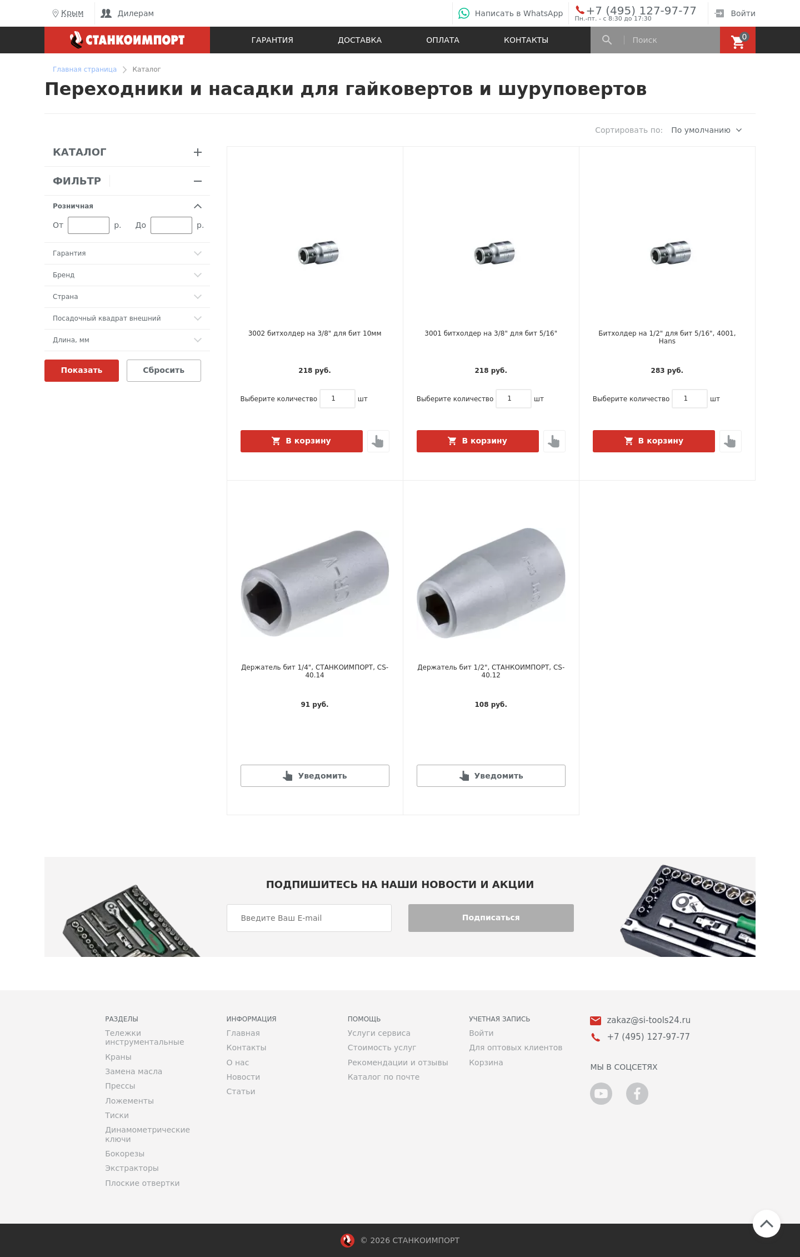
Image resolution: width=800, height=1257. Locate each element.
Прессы (120, 1085)
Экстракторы (132, 1168)
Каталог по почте (384, 1077)
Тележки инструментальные (144, 1037)
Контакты (526, 40)
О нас (237, 1062)
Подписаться (491, 917)
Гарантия (272, 40)
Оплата (442, 40)
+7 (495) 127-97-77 (629, 10)
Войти (735, 13)
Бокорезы (124, 1153)
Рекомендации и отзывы (398, 1062)
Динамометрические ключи (147, 1134)
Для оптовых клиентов (515, 1047)
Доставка (360, 40)
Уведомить (322, 775)
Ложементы (129, 1100)
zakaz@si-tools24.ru (649, 1020)
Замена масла (133, 1071)
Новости (243, 1077)
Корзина (486, 1062)
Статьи (240, 1091)
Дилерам (127, 13)
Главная (242, 1033)
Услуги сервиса (379, 1033)
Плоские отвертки (142, 1183)
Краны (118, 1057)
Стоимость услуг (382, 1047)
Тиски (117, 1115)
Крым (66, 13)
